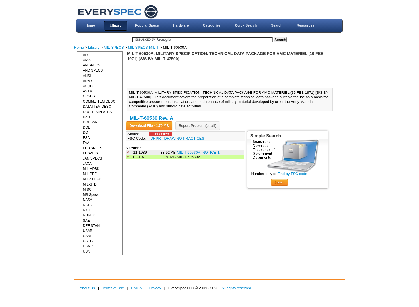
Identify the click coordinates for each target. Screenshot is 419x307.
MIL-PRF (90, 174)
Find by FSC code (292, 174)
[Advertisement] (231, 74)
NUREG (89, 215)
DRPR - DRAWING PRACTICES (177, 138)
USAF (87, 236)
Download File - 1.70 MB (149, 126)
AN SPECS (91, 65)
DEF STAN (91, 226)
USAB (87, 231)
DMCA (136, 288)
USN (86, 251)
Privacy (155, 288)
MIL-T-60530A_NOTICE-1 (198, 152)
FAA (86, 143)
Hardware (181, 25)
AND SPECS (93, 70)
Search (276, 25)
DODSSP (90, 122)
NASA (87, 200)
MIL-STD (90, 184)
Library (116, 26)
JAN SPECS (92, 158)
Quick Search (246, 25)
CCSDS (89, 96)
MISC (87, 190)
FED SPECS (92, 148)
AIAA (87, 60)
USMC (88, 246)
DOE (86, 127)
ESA (86, 138)
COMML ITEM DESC (99, 101)
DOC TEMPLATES (97, 112)
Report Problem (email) (197, 126)
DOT (86, 133)
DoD (86, 117)
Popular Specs (147, 25)
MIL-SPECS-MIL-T (143, 47)
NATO (87, 205)
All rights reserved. (236, 288)
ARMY (88, 81)
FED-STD (90, 153)
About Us (87, 288)
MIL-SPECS (114, 47)
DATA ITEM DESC (97, 107)
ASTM (88, 91)
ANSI (87, 76)
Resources (305, 25)
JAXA (87, 164)
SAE (86, 221)
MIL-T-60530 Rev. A (151, 118)
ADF (86, 55)
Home (90, 25)
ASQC (88, 86)
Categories (212, 25)
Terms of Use (113, 288)
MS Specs (91, 195)
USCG (88, 241)
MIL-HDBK (91, 169)
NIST (87, 210)
